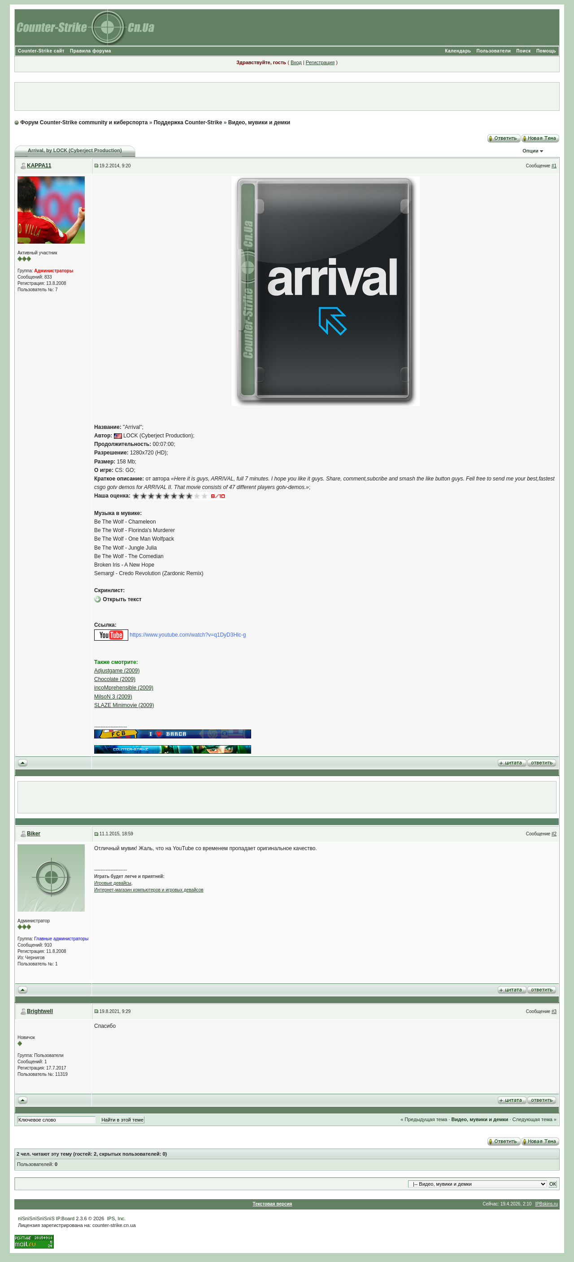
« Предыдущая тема (423, 1119)
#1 (554, 165)
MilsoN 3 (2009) (113, 697)
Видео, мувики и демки (259, 122)
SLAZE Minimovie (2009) (124, 705)
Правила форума (90, 50)
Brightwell (40, 1011)
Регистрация (320, 62)
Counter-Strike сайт (41, 50)
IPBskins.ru (546, 1203)
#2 (554, 833)
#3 (554, 1011)
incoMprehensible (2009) (123, 688)
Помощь (546, 50)
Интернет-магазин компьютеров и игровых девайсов (149, 889)
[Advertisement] (287, 96)
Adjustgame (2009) (116, 671)
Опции (530, 150)
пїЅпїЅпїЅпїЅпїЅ (36, 1218)
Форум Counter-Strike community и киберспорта (84, 122)
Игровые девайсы (112, 883)
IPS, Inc (116, 1218)
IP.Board (65, 1218)
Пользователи (493, 50)
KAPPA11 (39, 165)
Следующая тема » (535, 1119)
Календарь (458, 50)
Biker (33, 833)
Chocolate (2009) (114, 679)
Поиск (523, 50)
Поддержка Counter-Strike (188, 122)
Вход (296, 62)
